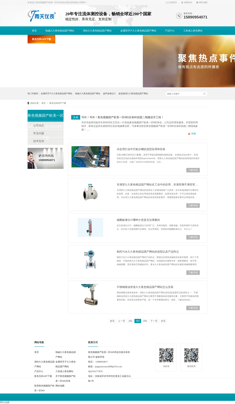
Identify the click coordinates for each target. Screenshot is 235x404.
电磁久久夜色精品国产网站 (59, 30)
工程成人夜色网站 (192, 30)
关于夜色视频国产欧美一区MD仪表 (78, 39)
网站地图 (203, 2)
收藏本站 (188, 2)
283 (145, 321)
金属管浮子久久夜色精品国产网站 (138, 30)
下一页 (154, 321)
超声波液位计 (109, 93)
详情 (193, 133)
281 (130, 321)
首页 (34, 30)
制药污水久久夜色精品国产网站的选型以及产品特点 (148, 251)
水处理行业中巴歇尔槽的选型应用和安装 (141, 149)
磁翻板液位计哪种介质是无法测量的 (138, 219)
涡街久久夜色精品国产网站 (97, 30)
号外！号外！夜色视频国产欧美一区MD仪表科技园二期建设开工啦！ (122, 117)
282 (138, 321)
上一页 (121, 321)
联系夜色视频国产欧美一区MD (122, 39)
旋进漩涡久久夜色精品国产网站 (133, 93)
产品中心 (170, 30)
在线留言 (173, 2)
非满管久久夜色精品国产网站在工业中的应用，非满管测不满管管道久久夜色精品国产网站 (158, 184)
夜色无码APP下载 (41, 39)
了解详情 (193, 170)
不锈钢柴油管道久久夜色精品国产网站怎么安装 (145, 287)
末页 (163, 321)
